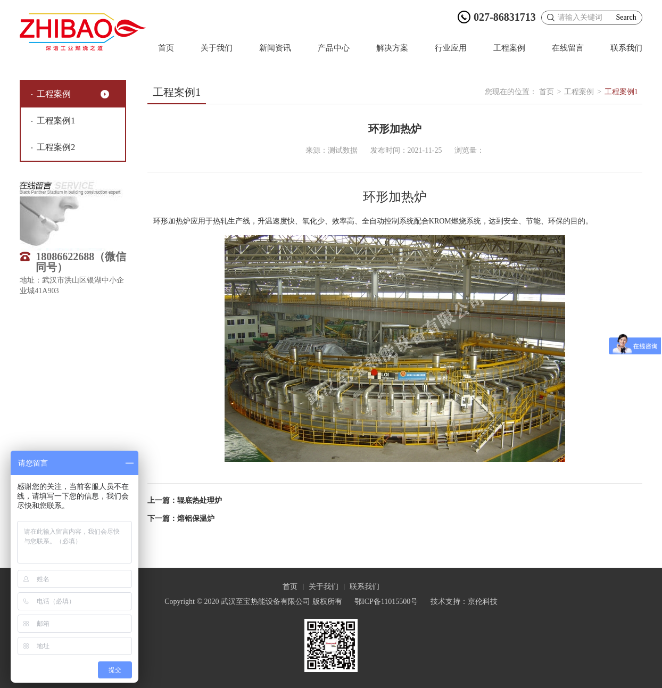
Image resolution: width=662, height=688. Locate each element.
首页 (166, 48)
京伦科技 (483, 602)
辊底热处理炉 (199, 500)
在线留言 (568, 48)
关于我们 (217, 48)
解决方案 (392, 48)
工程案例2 (56, 147)
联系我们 (626, 48)
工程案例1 (56, 120)
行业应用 (451, 48)
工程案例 (509, 48)
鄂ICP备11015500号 (386, 602)
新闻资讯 (275, 48)
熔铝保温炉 (195, 519)
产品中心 (334, 48)
